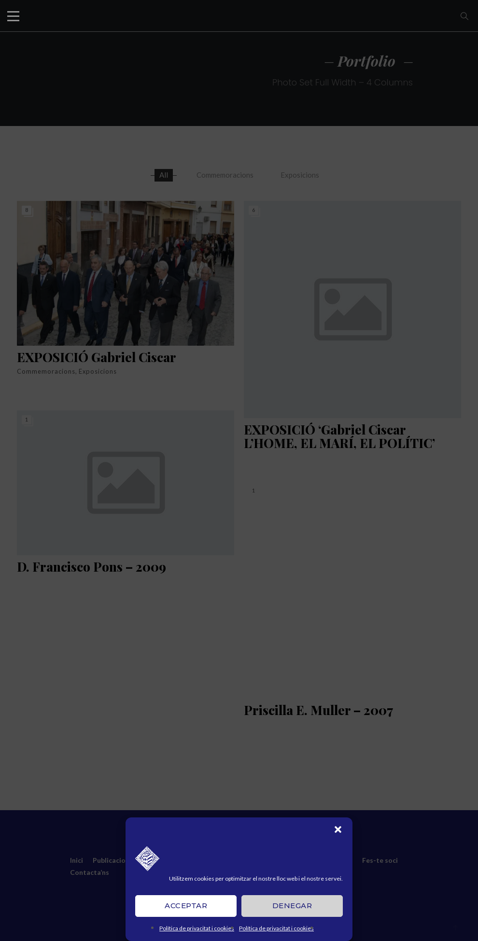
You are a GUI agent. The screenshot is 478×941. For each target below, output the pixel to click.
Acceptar (186, 905)
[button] (338, 829)
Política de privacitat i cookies (196, 928)
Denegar (292, 905)
